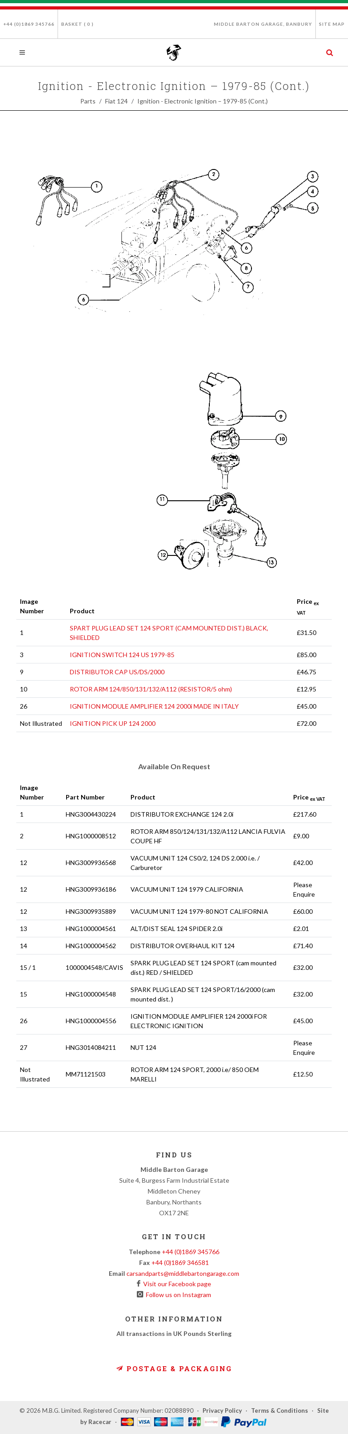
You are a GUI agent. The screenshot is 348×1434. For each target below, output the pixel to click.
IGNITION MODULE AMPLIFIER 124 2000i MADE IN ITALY (154, 706)
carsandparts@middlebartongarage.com (182, 1273)
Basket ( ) (77, 24)
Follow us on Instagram (177, 1294)
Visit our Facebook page (175, 1284)
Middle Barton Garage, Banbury (263, 24)
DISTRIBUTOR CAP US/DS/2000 (117, 672)
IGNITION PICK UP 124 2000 (112, 723)
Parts (88, 101)
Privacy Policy (222, 1410)
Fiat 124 (116, 101)
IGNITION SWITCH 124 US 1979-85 (122, 654)
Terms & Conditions (279, 1410)
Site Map (332, 24)
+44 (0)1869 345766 (28, 24)
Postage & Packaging (174, 1368)
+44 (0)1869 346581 (180, 1262)
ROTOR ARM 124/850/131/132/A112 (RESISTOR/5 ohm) (151, 689)
